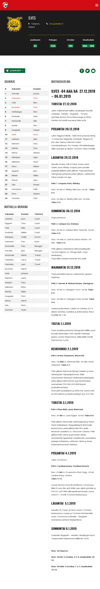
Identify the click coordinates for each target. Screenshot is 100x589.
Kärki (14, 134)
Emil (35, 107)
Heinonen (16, 98)
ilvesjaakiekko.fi (56, 23)
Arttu (35, 134)
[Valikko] (97, 5)
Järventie (16, 107)
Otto (35, 98)
